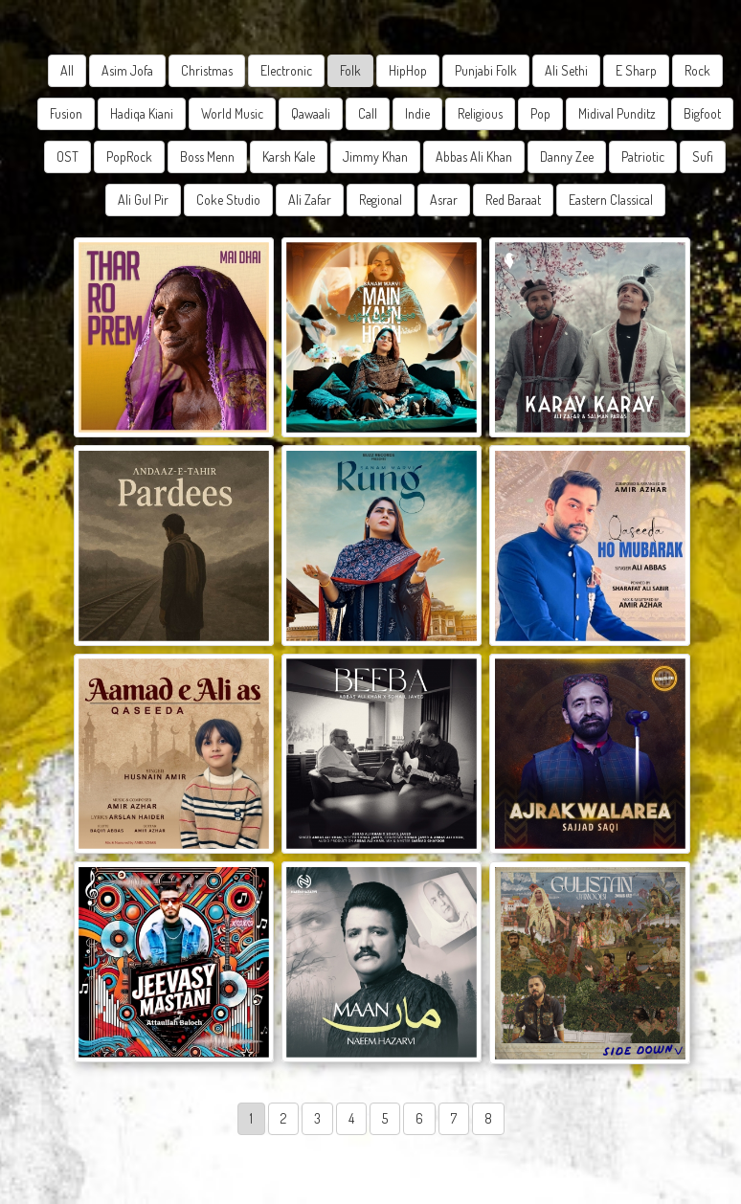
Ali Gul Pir (143, 199)
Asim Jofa (127, 70)
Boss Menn (207, 156)
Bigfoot (702, 113)
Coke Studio (228, 199)
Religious (480, 113)
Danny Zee (567, 156)
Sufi (702, 156)
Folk (350, 70)
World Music (232, 113)
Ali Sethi (566, 70)
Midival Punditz (617, 113)
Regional (380, 199)
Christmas (207, 70)
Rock (697, 70)
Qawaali (310, 113)
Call (367, 113)
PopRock (129, 156)
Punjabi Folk (486, 70)
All (67, 70)
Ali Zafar (309, 199)
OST (67, 156)
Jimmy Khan (375, 156)
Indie (417, 113)
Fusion (66, 113)
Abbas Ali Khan (474, 156)
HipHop (408, 70)
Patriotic (642, 156)
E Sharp (636, 70)
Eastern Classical (611, 199)
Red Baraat (513, 199)
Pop (540, 113)
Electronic (286, 70)
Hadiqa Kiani (141, 113)
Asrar (444, 199)
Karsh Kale (288, 156)
